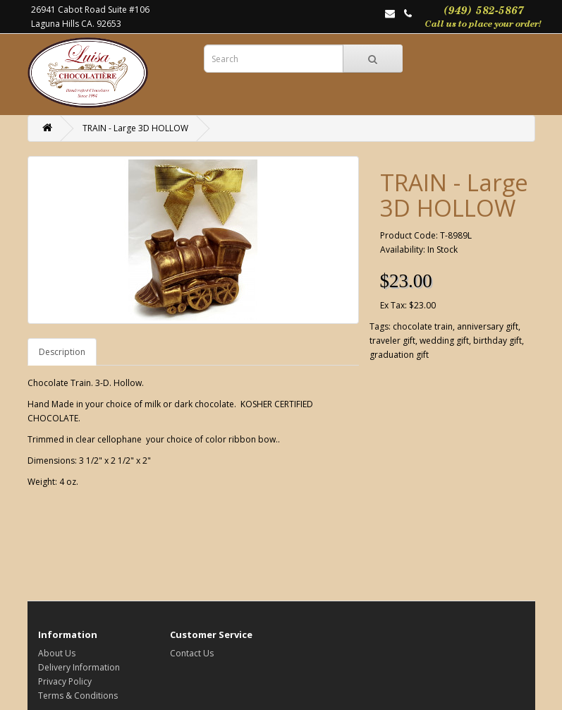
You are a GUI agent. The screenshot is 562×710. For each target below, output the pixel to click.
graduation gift (399, 355)
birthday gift (497, 341)
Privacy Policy (65, 681)
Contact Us (192, 653)
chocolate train (423, 326)
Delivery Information (79, 667)
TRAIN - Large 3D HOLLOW (135, 128)
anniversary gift (487, 326)
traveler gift (392, 341)
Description (62, 352)
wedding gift (444, 341)
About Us (56, 653)
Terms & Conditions (78, 696)
